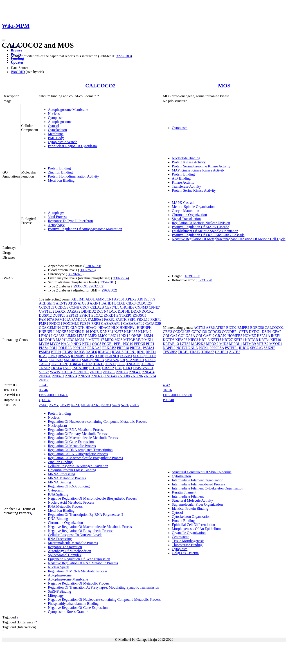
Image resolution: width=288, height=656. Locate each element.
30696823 (75, 274)
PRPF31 (136, 348)
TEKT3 (98, 364)
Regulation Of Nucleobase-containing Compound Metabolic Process (97, 421)
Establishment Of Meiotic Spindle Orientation (205, 231)
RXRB (100, 356)
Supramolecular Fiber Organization (197, 504)
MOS (224, 86)
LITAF (82, 336)
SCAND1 (112, 356)
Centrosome (180, 537)
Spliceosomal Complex (64, 555)
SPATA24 (112, 360)
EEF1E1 (72, 315)
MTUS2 (262, 344)
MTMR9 (249, 344)
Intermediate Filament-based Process (198, 484)
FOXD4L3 (71, 323)
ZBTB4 (66, 372)
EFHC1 (84, 315)
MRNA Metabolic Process (67, 478)
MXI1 (148, 340)
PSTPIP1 (231, 348)
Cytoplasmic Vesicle (62, 142)
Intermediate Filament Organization (197, 480)
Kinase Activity (183, 182)
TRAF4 (56, 368)
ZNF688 (123, 376)
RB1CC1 (104, 352)
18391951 (192, 276)
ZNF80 (44, 380)
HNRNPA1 (128, 327)
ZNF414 (148, 372)
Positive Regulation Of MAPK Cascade (200, 227)
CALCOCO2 (100, 86)
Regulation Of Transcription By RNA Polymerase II (85, 514)
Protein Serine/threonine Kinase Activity (201, 166)
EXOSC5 (139, 315)
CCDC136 (199, 332)
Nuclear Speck (58, 567)
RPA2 (43, 356)
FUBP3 (85, 323)
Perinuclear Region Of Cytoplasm (72, 146)
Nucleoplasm (57, 425)
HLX (115, 327)
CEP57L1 (112, 307)
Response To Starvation (65, 547)
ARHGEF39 (146, 299)
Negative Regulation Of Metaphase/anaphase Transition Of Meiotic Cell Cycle (229, 239)
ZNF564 (71, 376)
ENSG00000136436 (53, 395)
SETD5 (150, 356)
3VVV (54, 405)
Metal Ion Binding (61, 180)
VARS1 (147, 368)
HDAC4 (91, 327)
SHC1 (43, 360)
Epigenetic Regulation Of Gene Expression (79, 559)
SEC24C (256, 348)
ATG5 (72, 303)
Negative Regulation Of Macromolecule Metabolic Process (90, 527)
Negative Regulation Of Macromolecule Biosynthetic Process (92, 498)
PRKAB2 (109, 348)
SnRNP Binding (59, 591)
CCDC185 (46, 307)
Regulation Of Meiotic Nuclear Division (201, 223)
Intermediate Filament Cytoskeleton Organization (207, 488)
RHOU (244, 348)
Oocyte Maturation (185, 211)
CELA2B (97, 307)
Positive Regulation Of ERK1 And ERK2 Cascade (208, 235)
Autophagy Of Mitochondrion (69, 551)
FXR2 (95, 323)
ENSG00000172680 (177, 395)
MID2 (109, 340)
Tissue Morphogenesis (188, 541)
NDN (77, 344)
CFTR (243, 332)
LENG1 (44, 336)
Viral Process (57, 217)
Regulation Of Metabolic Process (72, 446)
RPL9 (52, 356)
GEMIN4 (54, 327)
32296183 (123, 56)
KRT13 (204, 340)
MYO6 (55, 344)
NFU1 (86, 344)
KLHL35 (130, 332)
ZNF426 (45, 376)
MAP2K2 (198, 344)
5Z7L (125, 405)
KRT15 (216, 340)
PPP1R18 (79, 348)
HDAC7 (104, 327)
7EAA (134, 405)
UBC (118, 368)
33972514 (120, 278)
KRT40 (275, 340)
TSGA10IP (80, 368)
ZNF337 (122, 372)
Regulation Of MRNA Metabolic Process (77, 571)
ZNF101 (96, 372)
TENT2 (110, 364)
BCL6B (120, 303)
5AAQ (106, 405)
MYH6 (44, 344)
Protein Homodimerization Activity (73, 176)
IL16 (85, 332)
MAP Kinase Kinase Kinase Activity (198, 170)
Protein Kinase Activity (189, 162)
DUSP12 (45, 315)
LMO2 (103, 336)
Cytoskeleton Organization (191, 516)
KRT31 (239, 340)
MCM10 (81, 340)
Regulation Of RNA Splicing (69, 486)
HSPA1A (263, 336)
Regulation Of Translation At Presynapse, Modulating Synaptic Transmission (103, 587)
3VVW (65, 405)
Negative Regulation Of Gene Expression (78, 607)
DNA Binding (58, 518)
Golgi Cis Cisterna (185, 553)
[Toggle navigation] (3, 39)
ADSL (90, 299)
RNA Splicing (58, 494)
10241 (43, 385)
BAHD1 (107, 303)
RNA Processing (60, 539)
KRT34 (264, 340)
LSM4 (148, 336)
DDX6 (136, 311)
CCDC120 (144, 303)
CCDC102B (182, 332)
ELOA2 (97, 315)
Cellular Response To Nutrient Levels (75, 535)
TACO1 (44, 364)
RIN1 (141, 352)
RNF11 (151, 352)
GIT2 (66, 327)
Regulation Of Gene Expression (71, 442)
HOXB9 (75, 332)
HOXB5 (62, 332)
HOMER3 (234, 336)
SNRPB (98, 360)
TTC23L (95, 368)
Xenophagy (56, 225)
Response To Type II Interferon (70, 221)
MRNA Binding (59, 482)
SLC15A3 (56, 360)
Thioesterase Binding (187, 545)
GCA (42, 327)
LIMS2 (70, 336)
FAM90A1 (95, 319)
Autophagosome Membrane (68, 109)
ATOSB (83, 303)
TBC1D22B (59, 364)
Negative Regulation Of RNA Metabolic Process (83, 563)
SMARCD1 (72, 360)
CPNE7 (154, 307)
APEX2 (131, 299)
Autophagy (56, 213)
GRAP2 (221, 336)
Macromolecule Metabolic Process (73, 543)
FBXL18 (143, 319)
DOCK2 (147, 311)
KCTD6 (169, 340)
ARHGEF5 (47, 303)
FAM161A (62, 319)
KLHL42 (144, 332)
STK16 (150, 360)
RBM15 (118, 352)
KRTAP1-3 (171, 344)
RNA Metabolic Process (65, 506)
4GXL (75, 405)
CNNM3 (141, 307)
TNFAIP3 (133, 364)
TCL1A (86, 364)
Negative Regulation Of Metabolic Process (79, 583)
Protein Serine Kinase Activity (194, 190)
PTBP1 (56, 352)
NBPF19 (169, 348)
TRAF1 (183, 352)
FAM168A (79, 319)
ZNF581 (84, 376)
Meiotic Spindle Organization (193, 207)
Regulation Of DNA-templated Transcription (80, 450)
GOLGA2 (170, 336)
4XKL (95, 405)
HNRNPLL (47, 332)
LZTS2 (185, 344)
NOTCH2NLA (187, 348)
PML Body (56, 138)
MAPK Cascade (183, 203)
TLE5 (121, 364)
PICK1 (204, 348)
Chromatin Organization (189, 215)
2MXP (43, 405)
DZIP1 (267, 332)
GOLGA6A (186, 336)
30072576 (87, 270)
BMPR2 (243, 327)
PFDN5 (139, 344)
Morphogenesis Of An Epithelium (196, 529)
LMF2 (92, 336)
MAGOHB (47, 340)
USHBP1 (221, 352)
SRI (122, 360)
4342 (166, 385)
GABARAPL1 (111, 323)
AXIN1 (95, 303)
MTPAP (129, 340)
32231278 (205, 280)
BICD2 (231, 327)
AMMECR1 (104, 299)
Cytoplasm (55, 118)
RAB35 (79, 352)
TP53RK (147, 364)
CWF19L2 (46, 311)
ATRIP (220, 327)
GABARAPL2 (133, 323)
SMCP (87, 360)
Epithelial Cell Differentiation (193, 525)
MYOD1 (275, 344)
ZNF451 (58, 376)
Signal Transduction (186, 219)
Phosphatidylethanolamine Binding (73, 603)
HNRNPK (144, 327)
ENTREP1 (124, 315)
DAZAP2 (73, 311)
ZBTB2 (234, 352)
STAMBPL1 (135, 360)
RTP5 (90, 356)
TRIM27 (207, 352)
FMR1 (43, 323)
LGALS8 (58, 336)
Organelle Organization (189, 533)
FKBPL (155, 319)
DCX (113, 311)
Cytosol (53, 126)
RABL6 (91, 352)
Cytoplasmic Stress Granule (68, 612)
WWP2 (55, 372)
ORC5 (96, 344)
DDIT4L (124, 311)
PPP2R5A (216, 348)
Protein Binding (59, 168)
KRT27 (227, 340)
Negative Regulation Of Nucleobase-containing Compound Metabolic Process (104, 599)
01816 (167, 390)
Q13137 (45, 400)
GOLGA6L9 (205, 336)
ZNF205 (109, 372)
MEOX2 (212, 344)
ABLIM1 (78, 299)
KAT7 (118, 332)
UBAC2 (108, 368)
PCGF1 (107, 344)
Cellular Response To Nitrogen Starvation (78, 466)
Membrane (55, 134)
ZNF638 (97, 376)
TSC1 (67, 368)
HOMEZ (249, 336)
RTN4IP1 (78, 356)
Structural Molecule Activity (192, 500)
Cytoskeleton (57, 130)
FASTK (121, 319)
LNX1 (123, 336)
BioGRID (18, 72)
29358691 (80, 286)
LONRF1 (136, 336)
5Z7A (116, 405)
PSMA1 (148, 348)
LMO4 (113, 336)
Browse (16, 50)
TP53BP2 (170, 352)
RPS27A (64, 356)
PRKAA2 (94, 348)
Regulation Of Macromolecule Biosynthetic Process (85, 458)
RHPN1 (130, 352)
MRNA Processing (61, 474)
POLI (54, 348)
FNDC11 (55, 323)
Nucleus (54, 114)
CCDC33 (61, 307)
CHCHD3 (127, 307)
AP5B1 (119, 299)
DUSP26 (59, 315)
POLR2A (65, 348)
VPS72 (44, 372)
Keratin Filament (184, 492)
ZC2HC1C (81, 372)
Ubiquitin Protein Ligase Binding (72, 470)
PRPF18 (123, 348)
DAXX (60, 311)
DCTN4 (102, 311)
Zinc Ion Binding (60, 172)
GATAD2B (153, 323)
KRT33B (251, 340)
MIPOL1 (235, 344)
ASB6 (210, 327)
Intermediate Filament (188, 496)
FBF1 (132, 319)
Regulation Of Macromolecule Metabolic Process (83, 438)
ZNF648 (110, 376)
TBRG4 (75, 364)
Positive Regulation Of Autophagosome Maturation (85, 229)
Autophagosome (60, 122)
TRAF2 (44, 368)
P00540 (168, 400)
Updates (17, 62)
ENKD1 (109, 315)
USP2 (137, 368)
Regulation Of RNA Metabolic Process (76, 429)
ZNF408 (135, 372)
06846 (43, 390)
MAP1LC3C (65, 340)
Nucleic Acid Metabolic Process (71, 502)
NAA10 (67, 344)
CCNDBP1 (230, 332)
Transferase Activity (186, 186)
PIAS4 (44, 348)
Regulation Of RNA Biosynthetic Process (78, 454)
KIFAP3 (181, 340)
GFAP (276, 332)
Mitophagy (56, 595)
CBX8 (131, 303)
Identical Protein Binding (190, 508)
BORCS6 (257, 327)
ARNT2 (62, 303)
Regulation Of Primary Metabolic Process (78, 434)
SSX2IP (269, 348)
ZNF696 (137, 376)
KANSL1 (106, 332)
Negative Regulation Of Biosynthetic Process (80, 531)
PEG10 (128, 344)
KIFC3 (193, 340)
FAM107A (46, 319)
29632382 (96, 286)
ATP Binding (181, 178)
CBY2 (167, 332)
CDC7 (85, 307)
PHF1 (150, 344)
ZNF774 (150, 376)
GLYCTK (77, 327)
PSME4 (44, 352)
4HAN (86, 405)
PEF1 (118, 344)
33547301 (107, 282)
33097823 (93, 266)
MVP (139, 340)
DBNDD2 (88, 311)
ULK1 (127, 368)
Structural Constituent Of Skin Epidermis (202, 472)
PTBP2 (67, 352)
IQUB (94, 332)
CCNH (74, 307)
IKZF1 (276, 336)
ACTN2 (199, 327)
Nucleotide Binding (186, 158)
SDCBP (138, 356)
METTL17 (96, 340)
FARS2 (109, 319)
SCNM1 (126, 356)
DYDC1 (255, 332)
